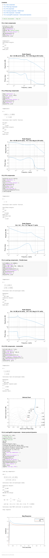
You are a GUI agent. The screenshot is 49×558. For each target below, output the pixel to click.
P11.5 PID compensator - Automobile (12, 12)
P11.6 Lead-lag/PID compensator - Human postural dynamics (17, 14)
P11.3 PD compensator (9, 8)
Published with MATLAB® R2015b (8, 554)
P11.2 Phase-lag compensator (10, 6)
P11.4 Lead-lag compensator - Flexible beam (14, 10)
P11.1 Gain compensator (9, 4)
